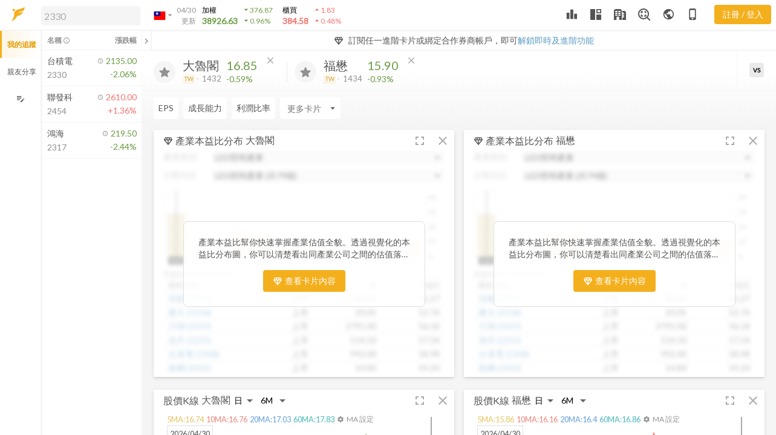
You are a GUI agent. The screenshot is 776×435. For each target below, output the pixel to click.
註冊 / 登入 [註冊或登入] (743, 14)
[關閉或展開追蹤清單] (146, 40)
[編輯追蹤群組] (20, 98)
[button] (88, 15)
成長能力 (205, 108)
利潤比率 (253, 108)
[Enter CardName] (310, 108)
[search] (90, 15)
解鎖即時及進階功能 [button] (556, 40)
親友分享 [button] (21, 71)
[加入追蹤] (164, 72)
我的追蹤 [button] (21, 44)
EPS (166, 108)
